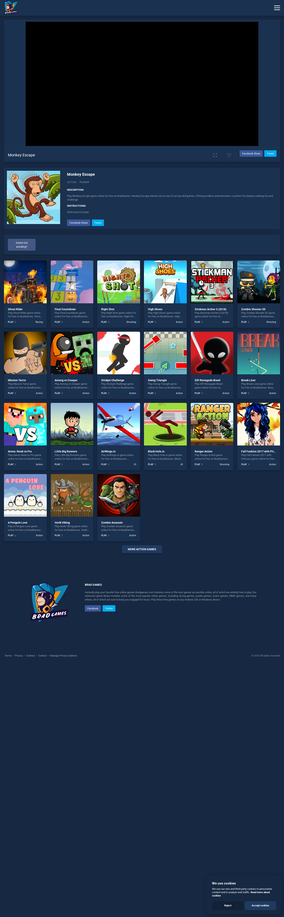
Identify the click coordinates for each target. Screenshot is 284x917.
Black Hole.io (156, 451)
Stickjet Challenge (112, 380)
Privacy (18, 773)
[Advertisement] (142, 616)
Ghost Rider (15, 309)
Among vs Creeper (66, 380)
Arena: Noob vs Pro (20, 451)
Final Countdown (65, 309)
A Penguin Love (17, 522)
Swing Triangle (157, 380)
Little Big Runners (66, 451)
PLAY (10, 322)
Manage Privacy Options (63, 773)
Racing (39, 322)
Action (71, 182)
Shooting (131, 322)
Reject (227, 905)
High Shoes (155, 309)
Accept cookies (260, 905)
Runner (84, 182)
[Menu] (277, 8)
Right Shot (107, 309)
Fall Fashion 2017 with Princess (261, 451)
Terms (8, 773)
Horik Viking (62, 522)
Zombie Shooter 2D (253, 309)
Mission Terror (17, 380)
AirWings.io (108, 451)
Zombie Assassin (112, 522)
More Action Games (142, 549)
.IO (134, 464)
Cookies (30, 773)
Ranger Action (203, 451)
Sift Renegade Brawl (207, 380)
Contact (43, 773)
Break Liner (248, 380)
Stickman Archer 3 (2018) (210, 309)
